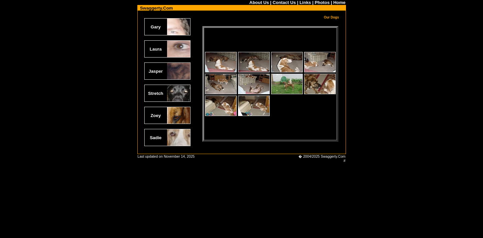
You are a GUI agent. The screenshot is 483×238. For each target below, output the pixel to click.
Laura (155, 49)
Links (305, 2)
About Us (259, 2)
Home (339, 2)
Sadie (156, 137)
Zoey (156, 115)
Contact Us (284, 2)
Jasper (156, 71)
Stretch (155, 93)
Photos (322, 2)
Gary (155, 26)
